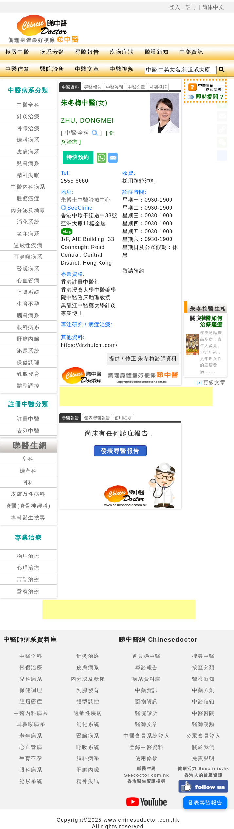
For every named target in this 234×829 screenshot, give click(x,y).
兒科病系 (28, 163)
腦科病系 (28, 315)
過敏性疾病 (28, 245)
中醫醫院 (203, 713)
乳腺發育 (28, 374)
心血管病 (28, 280)
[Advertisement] (135, 396)
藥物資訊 (146, 701)
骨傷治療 (28, 128)
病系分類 (52, 52)
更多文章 (211, 382)
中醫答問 (114, 87)
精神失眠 (28, 175)
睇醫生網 (30, 445)
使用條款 (146, 758)
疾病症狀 (122, 52)
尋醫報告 (87, 52)
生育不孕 (28, 304)
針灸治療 (28, 116)
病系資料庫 (146, 679)
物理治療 (28, 556)
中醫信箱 (17, 69)
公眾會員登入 (203, 735)
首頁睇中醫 (146, 656)
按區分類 (203, 667)
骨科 (28, 482)
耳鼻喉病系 (28, 257)
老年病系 (28, 233)
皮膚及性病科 (28, 494)
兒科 (28, 459)
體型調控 (28, 386)
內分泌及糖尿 (28, 210)
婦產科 (28, 471)
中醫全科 (28, 105)
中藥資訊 (191, 52)
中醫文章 (87, 69)
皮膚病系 (28, 151)
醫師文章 (146, 724)
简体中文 (213, 7)
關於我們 (203, 747)
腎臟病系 (28, 269)
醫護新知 (157, 52)
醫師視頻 (203, 724)
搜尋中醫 (17, 52)
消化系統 (28, 222)
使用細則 (123, 417)
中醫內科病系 (28, 187)
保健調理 (28, 362)
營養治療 (28, 591)
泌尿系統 (28, 351)
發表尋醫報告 (97, 417)
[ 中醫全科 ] (81, 133)
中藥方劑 (203, 690)
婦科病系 (28, 140)
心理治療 (28, 568)
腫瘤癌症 (28, 198)
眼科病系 (28, 327)
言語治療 (28, 579)
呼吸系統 (28, 292)
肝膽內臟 (28, 339)
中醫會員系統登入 (146, 735)
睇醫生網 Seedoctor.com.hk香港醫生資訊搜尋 (146, 775)
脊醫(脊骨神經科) (28, 506)
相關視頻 (158, 87)
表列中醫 (28, 431)
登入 (174, 7)
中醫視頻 (122, 69)
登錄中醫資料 (146, 747)
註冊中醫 (28, 419)
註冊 (191, 7)
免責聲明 (203, 758)
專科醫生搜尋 (28, 517)
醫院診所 (52, 69)
